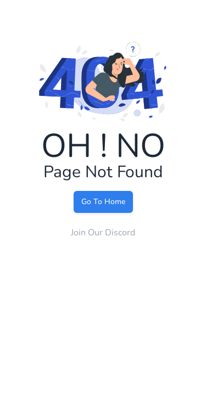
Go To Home (103, 201)
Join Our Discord (103, 233)
